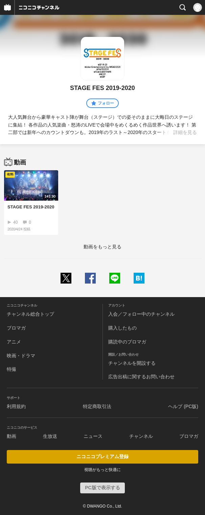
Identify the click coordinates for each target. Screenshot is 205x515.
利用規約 (16, 406)
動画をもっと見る (102, 246)
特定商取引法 (97, 406)
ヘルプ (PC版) (183, 406)
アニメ (14, 341)
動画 (11, 436)
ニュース (93, 436)
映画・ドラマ (21, 355)
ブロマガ (16, 328)
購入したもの (122, 328)
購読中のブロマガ (127, 341)
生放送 (50, 436)
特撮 (11, 369)
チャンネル (141, 436)
